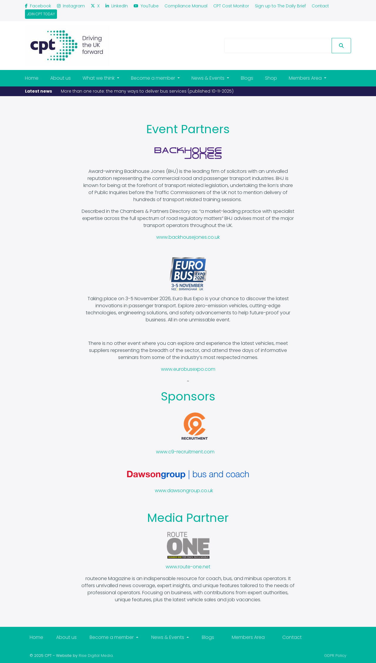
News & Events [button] (209, 78)
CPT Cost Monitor (231, 6)
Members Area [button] (306, 78)
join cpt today (41, 13)
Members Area (248, 637)
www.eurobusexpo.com (188, 369)
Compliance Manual (185, 6)
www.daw (166, 490)
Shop (271, 78)
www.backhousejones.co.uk (188, 237)
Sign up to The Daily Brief (280, 6)
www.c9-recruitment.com (185, 451)
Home (31, 78)
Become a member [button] (153, 78)
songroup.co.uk (195, 490)
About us (60, 78)
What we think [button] (99, 78)
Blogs (247, 78)
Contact (320, 6)
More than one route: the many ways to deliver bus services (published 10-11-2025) (147, 91)
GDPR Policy (335, 655)
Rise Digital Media (96, 655)
